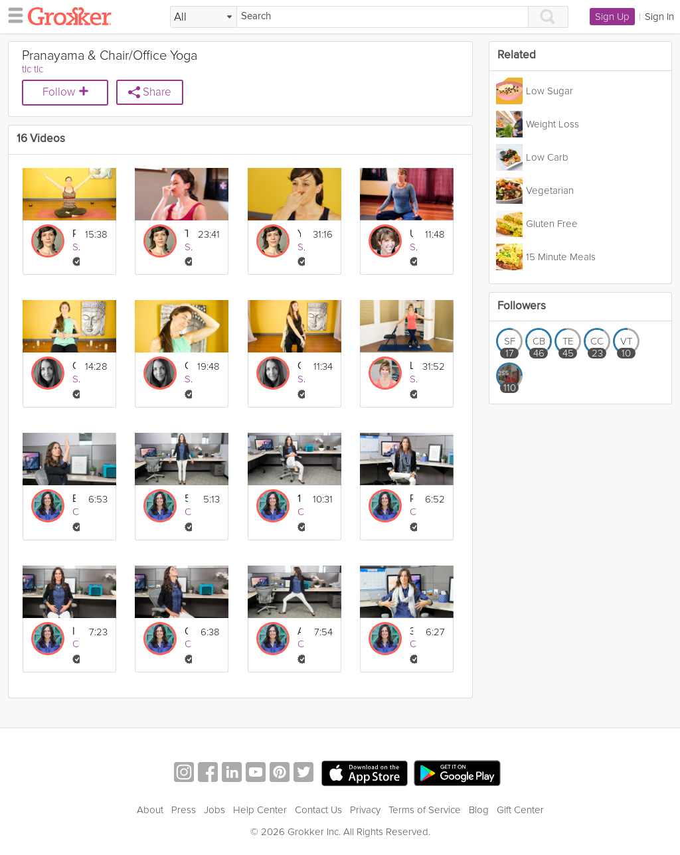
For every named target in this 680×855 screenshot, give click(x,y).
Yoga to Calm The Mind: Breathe (299, 234)
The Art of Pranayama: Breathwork (186, 234)
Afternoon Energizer (299, 632)
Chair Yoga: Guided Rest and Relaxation (74, 366)
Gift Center (520, 810)
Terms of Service (424, 810)
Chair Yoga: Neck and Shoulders (186, 366)
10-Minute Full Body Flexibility (299, 499)
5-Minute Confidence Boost (186, 499)
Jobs (214, 810)
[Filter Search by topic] (203, 17)
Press (183, 810)
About (150, 810)
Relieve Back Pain (411, 499)
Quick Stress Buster (186, 632)
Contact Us (318, 810)
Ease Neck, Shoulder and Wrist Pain (74, 499)
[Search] (382, 17)
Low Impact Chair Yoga (411, 366)
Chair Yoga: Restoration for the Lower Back (299, 366)
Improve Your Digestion (74, 632)
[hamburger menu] (12, 15)
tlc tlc (32, 69)
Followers (521, 306)
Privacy (365, 810)
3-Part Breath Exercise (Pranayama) (411, 632)
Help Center (260, 810)
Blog (479, 810)
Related (516, 55)
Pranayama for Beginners (74, 234)
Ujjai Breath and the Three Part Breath (411, 234)
